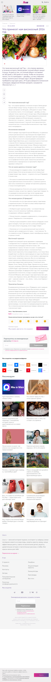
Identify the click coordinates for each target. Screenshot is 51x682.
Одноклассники (31, 365)
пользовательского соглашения (37, 349)
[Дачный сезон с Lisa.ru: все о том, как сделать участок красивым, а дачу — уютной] (42, 9)
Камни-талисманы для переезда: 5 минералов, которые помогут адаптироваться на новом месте (11, 422)
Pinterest (31, 370)
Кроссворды (32, 575)
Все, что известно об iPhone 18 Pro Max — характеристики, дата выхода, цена (13, 497)
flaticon (29, 624)
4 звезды (42, 26)
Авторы (4, 573)
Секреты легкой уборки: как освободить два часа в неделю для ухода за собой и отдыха (9, 17)
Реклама (5, 566)
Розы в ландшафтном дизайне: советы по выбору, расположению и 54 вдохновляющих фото (37, 472)
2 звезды (39, 26)
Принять (41, 675)
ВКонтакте (19, 365)
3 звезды (40, 26)
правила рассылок (23, 350)
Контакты (5, 569)
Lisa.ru (4, 26)
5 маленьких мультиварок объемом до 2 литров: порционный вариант (36, 497)
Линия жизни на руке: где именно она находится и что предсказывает (12, 448)
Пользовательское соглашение (8, 578)
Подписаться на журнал (9, 553)
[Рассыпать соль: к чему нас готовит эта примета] (38, 409)
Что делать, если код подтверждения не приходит (37, 520)
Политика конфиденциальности (10, 583)
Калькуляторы (33, 571)
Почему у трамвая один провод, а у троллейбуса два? (13, 471)
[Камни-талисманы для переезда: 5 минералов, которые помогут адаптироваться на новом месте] (13, 409)
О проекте (5, 562)
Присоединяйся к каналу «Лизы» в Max (25, 15)
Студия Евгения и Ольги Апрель (29, 623)
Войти (46, 2)
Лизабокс (31, 562)
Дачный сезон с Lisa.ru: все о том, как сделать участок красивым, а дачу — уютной (41, 17)
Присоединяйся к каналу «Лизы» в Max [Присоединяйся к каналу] (11, 397)
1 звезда (37, 26)
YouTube (7, 370)
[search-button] (42, 2)
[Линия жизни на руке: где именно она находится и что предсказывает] (13, 436)
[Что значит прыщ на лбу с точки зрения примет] (38, 387)
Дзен (18, 370)
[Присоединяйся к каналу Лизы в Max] (13, 387)
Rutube (42, 365)
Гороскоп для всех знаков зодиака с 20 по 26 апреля (36, 447)
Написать (44, 328)
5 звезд (43, 26)
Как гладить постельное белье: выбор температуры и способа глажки (13, 521)
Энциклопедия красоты (33, 567)
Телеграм (7, 365)
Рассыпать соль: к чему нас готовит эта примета (36, 419)
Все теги (31, 579)
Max (41, 370)
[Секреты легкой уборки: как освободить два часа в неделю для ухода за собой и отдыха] (9, 9)
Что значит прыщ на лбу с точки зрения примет (35, 397)
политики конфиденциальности (12, 350)
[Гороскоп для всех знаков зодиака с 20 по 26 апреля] (38, 436)
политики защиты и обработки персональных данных (15, 678)
